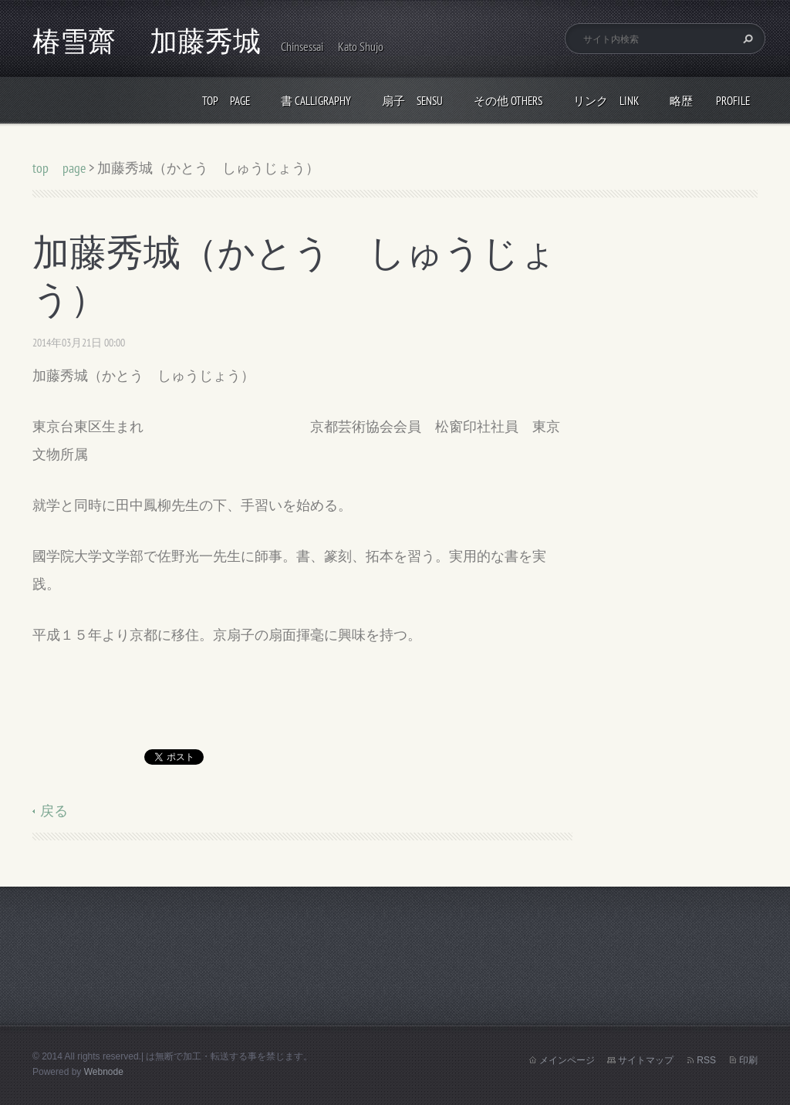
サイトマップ (646, 1060)
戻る (54, 810)
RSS (706, 1060)
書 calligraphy (316, 100)
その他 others (508, 100)
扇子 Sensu (412, 100)
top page (226, 100)
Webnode (103, 1071)
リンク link (606, 100)
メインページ (567, 1060)
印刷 (748, 1060)
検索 (746, 38)
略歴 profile (710, 100)
